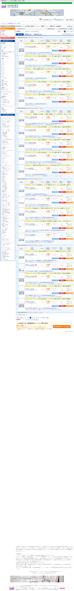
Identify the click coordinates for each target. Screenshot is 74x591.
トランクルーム (5, 155)
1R (2, 60)
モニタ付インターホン (7, 165)
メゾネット (4, 235)
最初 (18, 317)
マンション (4, 46)
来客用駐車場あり (6, 256)
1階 (3, 179)
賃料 (48, 40)
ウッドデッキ (5, 250)
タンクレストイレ (6, 144)
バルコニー (4, 246)
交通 (32, 40)
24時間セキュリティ (6, 168)
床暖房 (3, 148)
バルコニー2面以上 (6, 249)
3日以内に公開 (5, 100)
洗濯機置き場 (5, 211)
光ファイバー (5, 162)
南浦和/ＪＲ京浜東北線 (30, 187)
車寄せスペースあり (6, 205)
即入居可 (4, 182)
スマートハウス (5, 241)
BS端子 (3, 158)
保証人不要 (4, 197)
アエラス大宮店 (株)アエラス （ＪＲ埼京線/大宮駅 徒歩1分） (38, 52)
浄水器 (3, 124)
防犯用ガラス (5, 174)
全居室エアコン (5, 147)
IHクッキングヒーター (7, 120)
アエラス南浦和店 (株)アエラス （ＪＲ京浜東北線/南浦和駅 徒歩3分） (40, 136)
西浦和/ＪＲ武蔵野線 (29, 254)
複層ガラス (4, 217)
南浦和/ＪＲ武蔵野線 (31, 117)
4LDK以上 (4, 78)
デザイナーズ (5, 238)
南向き (3, 223)
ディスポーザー (5, 127)
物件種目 (69, 40)
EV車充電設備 (5, 221)
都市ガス (4, 214)
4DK (3, 76)
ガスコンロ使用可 (6, 121)
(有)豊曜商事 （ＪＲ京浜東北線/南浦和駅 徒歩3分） (36, 194)
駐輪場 (3, 258)
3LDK (3, 73)
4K (2, 74)
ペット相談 (4, 188)
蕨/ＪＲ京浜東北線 (30, 84)
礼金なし (4, 54)
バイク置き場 (5, 259)
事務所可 (4, 191)
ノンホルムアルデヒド (7, 242)
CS (2, 159)
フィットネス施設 (6, 203)
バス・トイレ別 (5, 129)
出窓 (3, 233)
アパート (4, 44)
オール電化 (4, 229)
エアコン (4, 145)
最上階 (3, 177)
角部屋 (3, 180)
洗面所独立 (4, 141)
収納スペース (5, 152)
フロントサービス (6, 202)
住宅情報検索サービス (12, 23)
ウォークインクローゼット (8, 150)
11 (68, 31)
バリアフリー (5, 227)
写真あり (4, 111)
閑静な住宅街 (5, 224)
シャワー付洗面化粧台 (7, 139)
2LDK (3, 69)
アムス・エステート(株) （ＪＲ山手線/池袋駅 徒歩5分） (37, 204)
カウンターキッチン (6, 118)
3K (2, 70)
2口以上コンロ (5, 123)
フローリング (5, 206)
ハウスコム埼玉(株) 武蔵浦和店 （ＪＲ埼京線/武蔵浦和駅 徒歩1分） (40, 240)
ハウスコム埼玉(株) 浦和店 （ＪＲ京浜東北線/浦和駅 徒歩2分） (39, 271)
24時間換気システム (6, 218)
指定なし (4, 97)
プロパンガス (5, 215)
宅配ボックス (5, 167)
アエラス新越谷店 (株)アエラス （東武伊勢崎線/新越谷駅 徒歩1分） (40, 282)
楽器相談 (4, 190)
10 (66, 31)
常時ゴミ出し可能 (6, 196)
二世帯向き (4, 194)
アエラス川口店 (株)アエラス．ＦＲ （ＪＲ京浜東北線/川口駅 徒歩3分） (41, 65)
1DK (3, 63)
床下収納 (4, 153)
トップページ (3, 23)
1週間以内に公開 (6, 102)
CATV (3, 161)
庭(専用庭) (4, 252)
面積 (61, 41)
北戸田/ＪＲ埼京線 (29, 71)
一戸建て (4, 47)
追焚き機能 (4, 132)
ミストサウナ (5, 138)
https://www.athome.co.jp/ (41, 555)
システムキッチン (6, 117)
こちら (65, 567)
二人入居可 (4, 184)
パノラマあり (5, 112)
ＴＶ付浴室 (4, 136)
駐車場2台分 (5, 255)
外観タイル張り (5, 239)
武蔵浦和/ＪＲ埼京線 (31, 264)
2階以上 (4, 176)
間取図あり (4, 109)
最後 (47, 317)
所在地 (31, 41)
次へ (72, 31)
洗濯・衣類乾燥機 (6, 212)
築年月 (69, 41)
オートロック (5, 164)
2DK (3, 67)
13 (38, 317)
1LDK (3, 64)
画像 (21, 40)
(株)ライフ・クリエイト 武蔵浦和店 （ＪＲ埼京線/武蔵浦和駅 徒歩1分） (41, 260)
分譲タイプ (4, 226)
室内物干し (4, 220)
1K (2, 61)
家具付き (4, 230)
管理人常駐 (4, 200)
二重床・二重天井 (6, 244)
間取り (61, 40)
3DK (3, 72)
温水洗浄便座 (5, 142)
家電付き (4, 232)
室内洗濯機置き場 (6, 209)
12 (36, 317)
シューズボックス (6, 156)
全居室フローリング (6, 208)
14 (40, 317)
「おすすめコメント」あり (8, 106)
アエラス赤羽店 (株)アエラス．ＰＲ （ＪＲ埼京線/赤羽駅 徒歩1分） (40, 91)
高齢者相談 (4, 187)
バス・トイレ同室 (6, 130)
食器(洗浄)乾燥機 (6, 126)
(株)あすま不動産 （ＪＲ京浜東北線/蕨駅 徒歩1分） (36, 78)
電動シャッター (5, 171)
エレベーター (5, 199)
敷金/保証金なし (5, 56)
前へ (59, 31)
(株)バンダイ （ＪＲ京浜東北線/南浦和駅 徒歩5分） (36, 174)
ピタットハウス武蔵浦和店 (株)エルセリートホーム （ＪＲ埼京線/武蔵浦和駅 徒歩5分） (44, 123)
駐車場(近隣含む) (6, 253)
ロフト (3, 236)
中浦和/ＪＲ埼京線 (30, 46)
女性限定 (4, 185)
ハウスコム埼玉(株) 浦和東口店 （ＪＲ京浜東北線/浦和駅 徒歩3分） (40, 217)
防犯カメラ (4, 173)
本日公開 (4, 99)
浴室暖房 (4, 135)
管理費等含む (5, 53)
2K (2, 66)
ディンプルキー (5, 170)
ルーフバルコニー (6, 247)
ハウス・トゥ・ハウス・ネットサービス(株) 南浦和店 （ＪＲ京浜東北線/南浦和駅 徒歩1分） (45, 230)
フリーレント (5, 193)
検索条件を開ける (21, 28)
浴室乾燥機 (4, 133)
